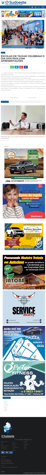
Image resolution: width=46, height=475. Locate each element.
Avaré (5, 410)
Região (5, 407)
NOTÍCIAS (6, 50)
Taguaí (11, 50)
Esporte (6, 404)
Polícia (6, 403)
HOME (2, 50)
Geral (5, 399)
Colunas (6, 406)
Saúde (5, 409)
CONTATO (3, 472)
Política (6, 401)
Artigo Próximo (34, 98)
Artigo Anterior (12, 98)
